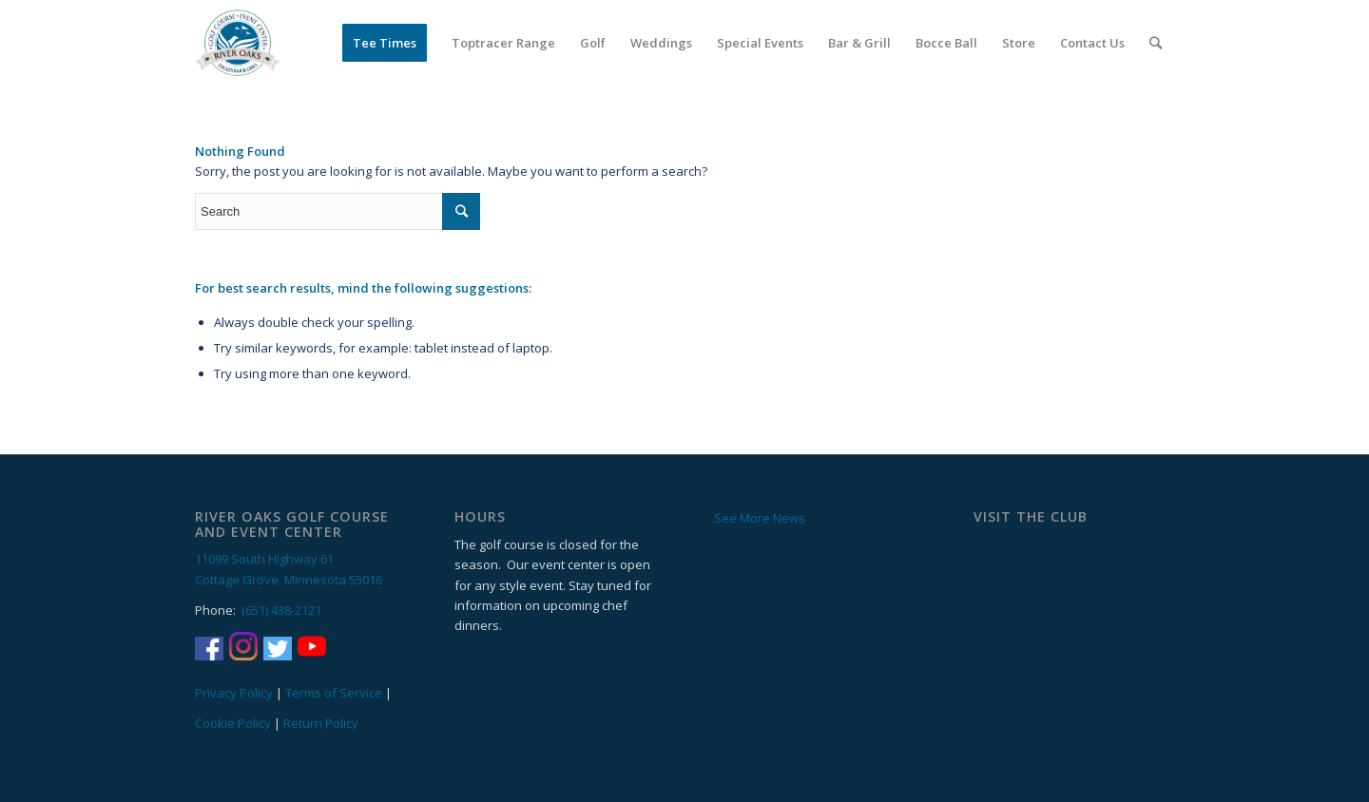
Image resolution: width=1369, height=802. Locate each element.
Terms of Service (333, 692)
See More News (759, 517)
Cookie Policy (233, 723)
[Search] (1155, 43)
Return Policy (320, 723)
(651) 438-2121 (281, 610)
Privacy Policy (234, 692)
